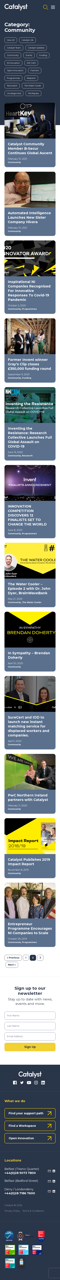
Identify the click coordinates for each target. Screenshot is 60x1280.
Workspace (33, 93)
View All (11, 40)
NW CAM (31, 63)
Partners (35, 70)
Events (29, 55)
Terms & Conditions (33, 1210)
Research (31, 78)
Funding (43, 55)
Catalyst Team (14, 48)
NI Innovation (13, 63)
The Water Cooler (32, 85)
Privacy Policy (12, 1210)
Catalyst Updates (36, 48)
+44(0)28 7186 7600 (19, 1193)
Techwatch (12, 85)
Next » (12, 964)
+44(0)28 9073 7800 (20, 1173)
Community (13, 55)
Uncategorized (14, 93)
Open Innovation (15, 70)
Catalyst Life (27, 40)
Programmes (13, 78)
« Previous (13, 957)
